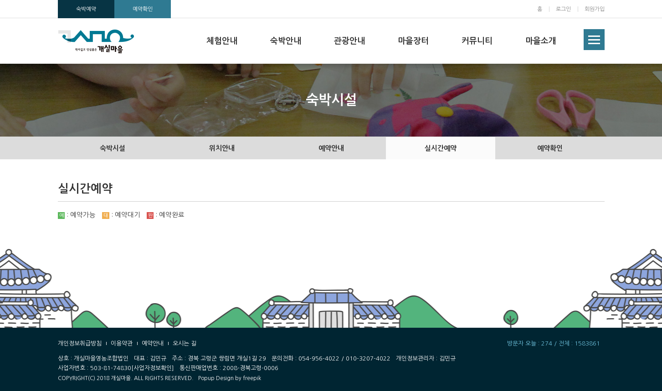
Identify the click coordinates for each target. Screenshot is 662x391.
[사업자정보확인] (152, 368)
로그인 (563, 9)
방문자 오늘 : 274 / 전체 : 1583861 (553, 343)
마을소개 (540, 41)
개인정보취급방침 (80, 343)
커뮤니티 (477, 41)
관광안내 (349, 41)
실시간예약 (441, 148)
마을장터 (413, 41)
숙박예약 (86, 9)
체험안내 (221, 41)
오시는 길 (184, 343)
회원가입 (595, 9)
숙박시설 (112, 148)
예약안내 (331, 148)
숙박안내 (285, 41)
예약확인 (143, 9)
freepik (252, 378)
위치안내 (222, 148)
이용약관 (122, 343)
